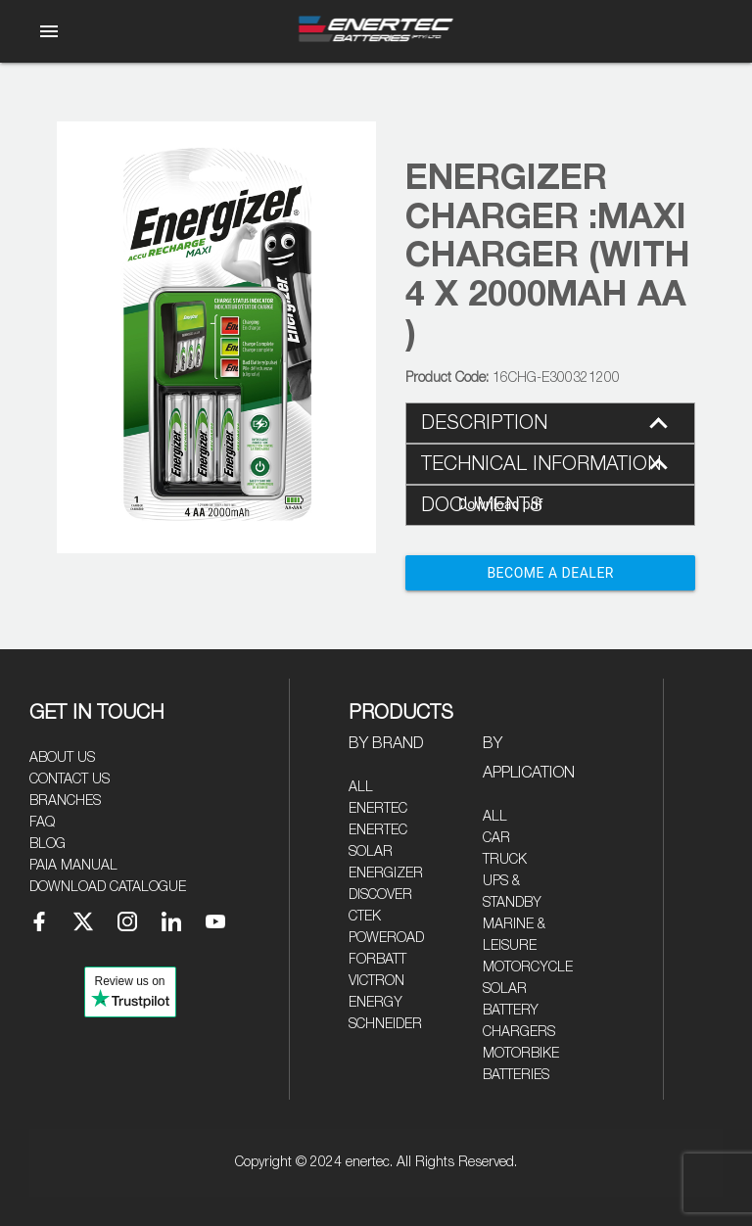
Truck (505, 860)
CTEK (365, 916)
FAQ (42, 822)
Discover (380, 895)
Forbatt (377, 960)
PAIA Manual (73, 865)
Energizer (386, 873)
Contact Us (69, 779)
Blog (47, 844)
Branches (65, 801)
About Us (62, 758)
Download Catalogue (107, 887)
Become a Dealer (550, 573)
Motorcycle (528, 967)
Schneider (385, 1024)
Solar (505, 989)
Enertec (378, 809)
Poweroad (386, 938)
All (361, 787)
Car (496, 838)
